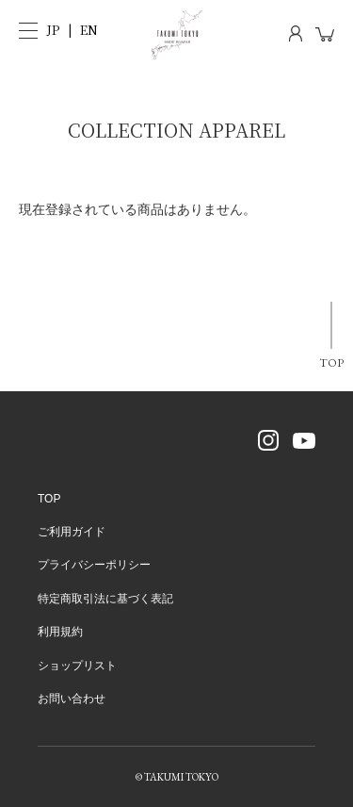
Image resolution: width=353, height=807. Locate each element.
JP (53, 30)
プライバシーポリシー (94, 564)
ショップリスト (77, 665)
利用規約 (60, 631)
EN (89, 30)
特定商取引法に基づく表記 (105, 598)
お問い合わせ (71, 698)
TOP (331, 363)
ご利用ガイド (71, 531)
